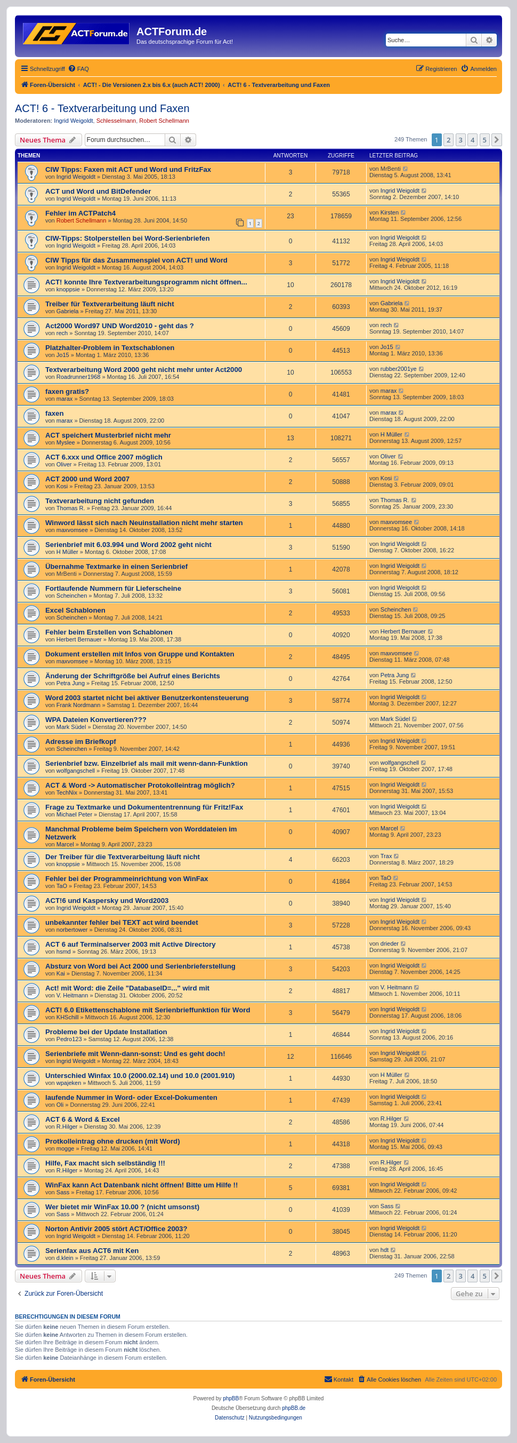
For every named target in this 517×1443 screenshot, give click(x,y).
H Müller (391, 434)
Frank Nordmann (78, 705)
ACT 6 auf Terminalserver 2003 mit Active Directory (130, 944)
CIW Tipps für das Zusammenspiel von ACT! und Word (136, 260)
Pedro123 (69, 1039)
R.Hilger (67, 1126)
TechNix (66, 792)
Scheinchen (71, 595)
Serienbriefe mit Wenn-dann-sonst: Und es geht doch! (135, 1054)
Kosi (62, 486)
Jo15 (62, 355)
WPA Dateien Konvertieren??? (96, 720)
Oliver (64, 464)
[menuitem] (78, 68)
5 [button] (485, 140)
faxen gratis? (67, 391)
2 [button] (448, 140)
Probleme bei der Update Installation (106, 1032)
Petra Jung (70, 683)
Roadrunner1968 (78, 377)
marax (64, 398)
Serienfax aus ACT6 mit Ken (92, 1251)
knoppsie (68, 289)
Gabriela (67, 311)
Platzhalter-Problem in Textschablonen (109, 348)
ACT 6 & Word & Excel (82, 1119)
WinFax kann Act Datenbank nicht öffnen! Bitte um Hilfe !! (141, 1185)
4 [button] (472, 140)
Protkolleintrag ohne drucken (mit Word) (112, 1141)
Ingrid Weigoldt (73, 120)
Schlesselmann (116, 120)
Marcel (65, 844)
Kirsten (390, 212)
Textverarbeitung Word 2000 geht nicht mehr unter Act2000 (143, 370)
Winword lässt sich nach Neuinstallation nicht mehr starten (144, 523)
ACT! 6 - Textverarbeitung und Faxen (102, 108)
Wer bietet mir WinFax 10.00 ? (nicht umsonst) (122, 1207)
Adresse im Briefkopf (80, 742)
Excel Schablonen (75, 610)
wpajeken (68, 1083)
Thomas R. (70, 508)
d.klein (65, 1258)
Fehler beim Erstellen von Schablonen (109, 632)
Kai (60, 973)
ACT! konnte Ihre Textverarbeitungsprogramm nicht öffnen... (146, 282)
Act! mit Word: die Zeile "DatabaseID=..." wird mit (127, 988)
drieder (390, 943)
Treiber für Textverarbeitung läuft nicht (109, 304)
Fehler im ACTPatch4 (80, 213)
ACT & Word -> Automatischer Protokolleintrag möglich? (140, 785)
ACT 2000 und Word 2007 (87, 479)
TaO (61, 886)
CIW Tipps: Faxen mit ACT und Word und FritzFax (128, 169)
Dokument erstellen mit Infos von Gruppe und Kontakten (140, 654)
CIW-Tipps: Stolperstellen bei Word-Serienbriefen (127, 238)
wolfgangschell (75, 770)
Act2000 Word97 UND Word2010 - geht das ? (119, 326)
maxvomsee (72, 530)
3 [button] (461, 140)
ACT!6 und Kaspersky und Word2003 (106, 901)
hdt (385, 1250)
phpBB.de (293, 1408)
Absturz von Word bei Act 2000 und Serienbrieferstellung (140, 966)
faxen (54, 413)
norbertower (72, 929)
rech (62, 333)
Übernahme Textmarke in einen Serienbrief (116, 566)
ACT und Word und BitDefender (98, 191)
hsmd (63, 951)
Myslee (65, 442)
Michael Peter (74, 814)
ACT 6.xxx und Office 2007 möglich (104, 457)
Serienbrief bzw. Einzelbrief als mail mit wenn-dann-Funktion (146, 763)
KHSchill (67, 1017)
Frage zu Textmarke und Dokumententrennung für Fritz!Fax (144, 807)
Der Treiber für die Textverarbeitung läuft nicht (122, 857)
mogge (65, 1148)
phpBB (231, 1398)
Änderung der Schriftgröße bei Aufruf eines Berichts (132, 676)
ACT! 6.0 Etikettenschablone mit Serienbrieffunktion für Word (147, 1010)
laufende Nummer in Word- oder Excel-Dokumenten (131, 1097)
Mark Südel (71, 727)
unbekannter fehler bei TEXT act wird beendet (121, 922)
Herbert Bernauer (79, 639)
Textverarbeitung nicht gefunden (99, 501)
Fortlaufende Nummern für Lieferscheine (113, 588)
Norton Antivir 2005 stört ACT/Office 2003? (116, 1229)
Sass (62, 1192)
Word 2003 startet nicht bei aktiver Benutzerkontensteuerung (147, 698)
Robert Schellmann (164, 120)
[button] (496, 139)
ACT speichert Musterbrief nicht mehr (108, 435)
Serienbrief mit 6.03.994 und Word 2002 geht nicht (128, 545)
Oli (59, 1104)
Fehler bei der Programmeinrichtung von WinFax (126, 879)
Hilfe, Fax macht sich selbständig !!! (105, 1163)
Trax (386, 856)
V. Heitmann (72, 995)
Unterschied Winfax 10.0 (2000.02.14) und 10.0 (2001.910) (140, 1076)
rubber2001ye (399, 369)
